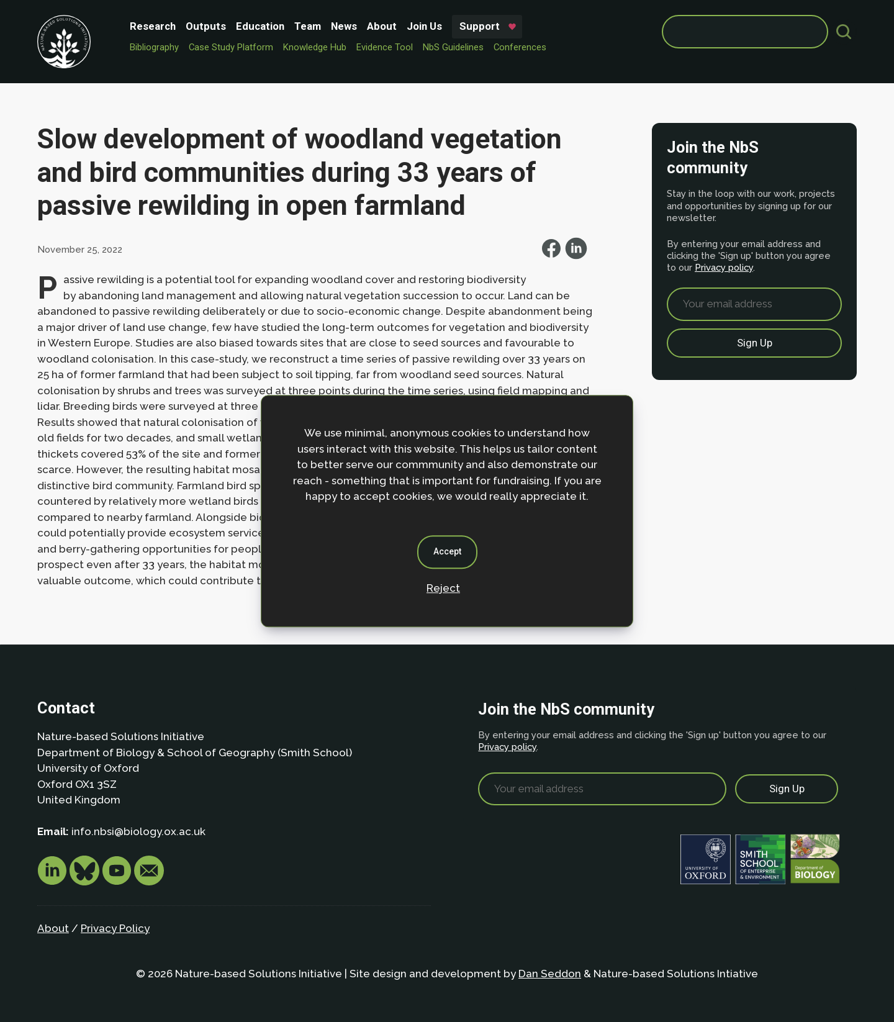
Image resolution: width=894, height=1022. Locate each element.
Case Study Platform (231, 47)
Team (307, 26)
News (344, 26)
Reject (443, 588)
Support (479, 26)
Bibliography (154, 47)
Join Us (424, 26)
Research (153, 26)
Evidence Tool (384, 47)
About (382, 26)
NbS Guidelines (453, 47)
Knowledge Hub (314, 47)
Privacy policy (724, 267)
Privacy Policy (115, 928)
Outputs (206, 26)
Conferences (520, 47)
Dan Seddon (549, 973)
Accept (447, 551)
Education (260, 26)
